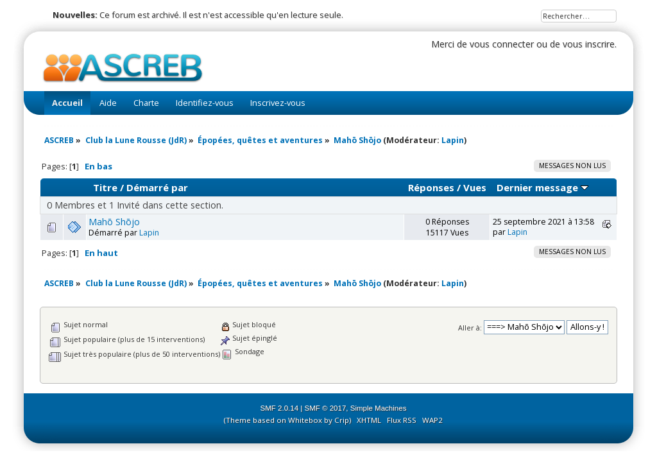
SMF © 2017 (325, 408)
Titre (105, 187)
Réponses (431, 187)
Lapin (452, 140)
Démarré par (157, 187)
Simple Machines (378, 408)
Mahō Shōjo (114, 222)
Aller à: (470, 327)
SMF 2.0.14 (279, 408)
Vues (474, 187)
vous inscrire (589, 44)
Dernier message (542, 187)
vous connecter (502, 44)
